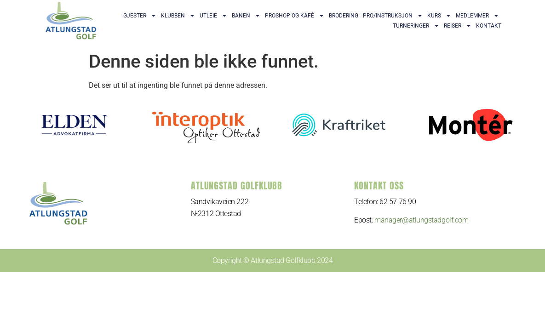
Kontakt (488, 26)
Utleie (213, 16)
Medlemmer (477, 16)
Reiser (457, 26)
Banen (246, 16)
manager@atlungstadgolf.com (421, 220)
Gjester (139, 16)
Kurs (439, 16)
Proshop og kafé (294, 16)
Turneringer (416, 26)
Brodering (343, 15)
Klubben (178, 16)
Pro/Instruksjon (393, 16)
